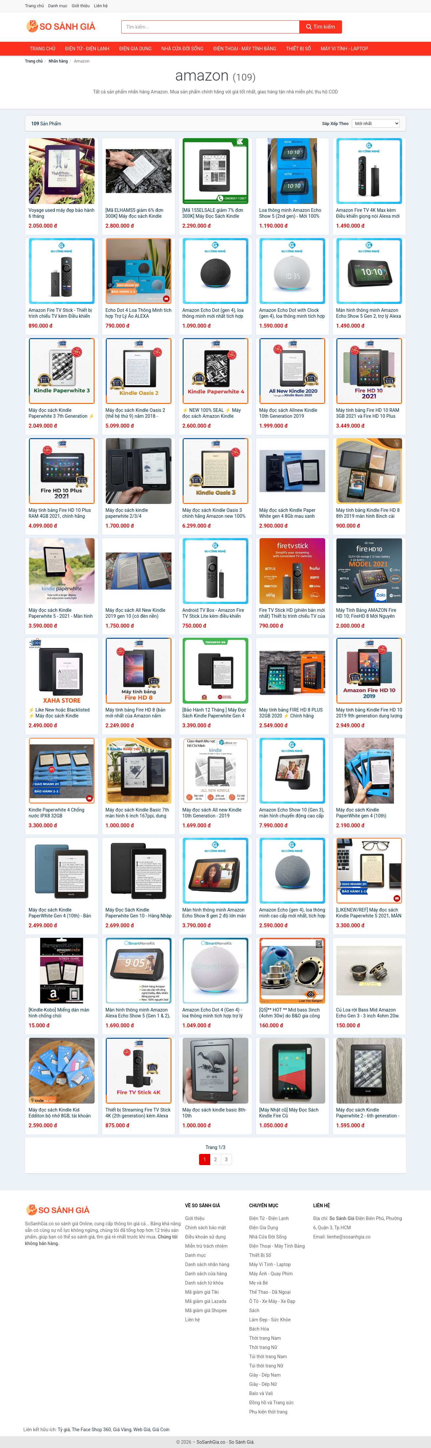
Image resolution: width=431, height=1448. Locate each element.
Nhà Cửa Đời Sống (182, 48)
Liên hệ (101, 5)
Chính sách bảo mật (205, 1227)
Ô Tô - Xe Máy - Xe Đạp (272, 1301)
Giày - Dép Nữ (263, 1384)
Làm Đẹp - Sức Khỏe (270, 1319)
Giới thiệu (80, 5)
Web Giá (141, 1429)
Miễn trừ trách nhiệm (206, 1246)
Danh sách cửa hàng (206, 1273)
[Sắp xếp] (376, 123)
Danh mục (58, 5)
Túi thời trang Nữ (266, 1365)
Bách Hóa (259, 1329)
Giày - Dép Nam (265, 1375)
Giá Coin (161, 1429)
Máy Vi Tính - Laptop (344, 48)
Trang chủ (34, 5)
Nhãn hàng (58, 61)
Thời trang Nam (265, 1338)
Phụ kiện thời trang (268, 1411)
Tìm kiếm (320, 27)
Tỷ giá (64, 1429)
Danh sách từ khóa (204, 1283)
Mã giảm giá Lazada (206, 1301)
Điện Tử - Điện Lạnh (87, 48)
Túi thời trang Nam (268, 1356)
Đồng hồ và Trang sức (271, 1402)
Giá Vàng (122, 1429)
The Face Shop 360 (91, 1429)
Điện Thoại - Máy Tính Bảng (244, 48)
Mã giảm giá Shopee (206, 1310)
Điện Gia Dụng (135, 48)
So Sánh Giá (241, 1442)
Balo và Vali (261, 1393)
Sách (254, 1310)
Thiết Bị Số (298, 48)
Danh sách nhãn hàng (207, 1264)
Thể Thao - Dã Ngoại (270, 1292)
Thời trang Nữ (263, 1347)
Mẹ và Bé (258, 1283)
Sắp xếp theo (335, 123)
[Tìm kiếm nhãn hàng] (210, 27)
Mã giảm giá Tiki (202, 1292)
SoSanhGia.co (211, 1442)
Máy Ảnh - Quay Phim (271, 1273)
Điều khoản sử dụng (205, 1236)
